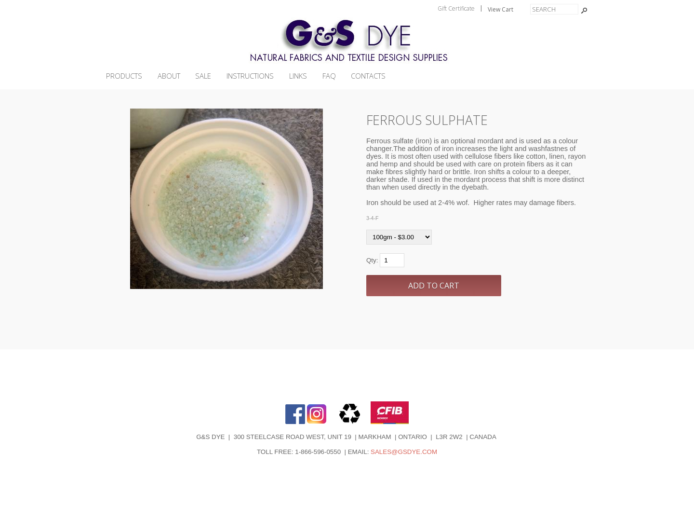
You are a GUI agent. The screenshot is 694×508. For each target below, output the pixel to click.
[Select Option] (399, 237)
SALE (203, 76)
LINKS (298, 76)
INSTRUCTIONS (250, 76)
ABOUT (169, 76)
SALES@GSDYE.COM (404, 451)
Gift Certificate (456, 8)
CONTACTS (368, 76)
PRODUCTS (124, 76)
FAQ (329, 76)
